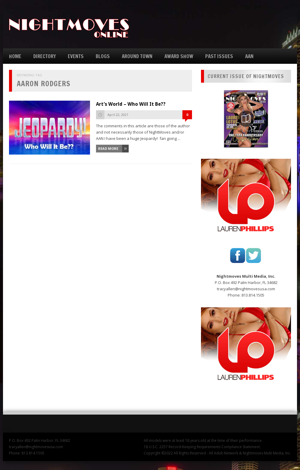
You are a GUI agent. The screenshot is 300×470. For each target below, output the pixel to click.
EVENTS (76, 56)
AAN (249, 56)
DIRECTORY (44, 56)
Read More (108, 148)
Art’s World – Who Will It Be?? (131, 104)
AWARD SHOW (178, 56)
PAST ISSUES (219, 56)
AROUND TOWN (137, 56)
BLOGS (103, 56)
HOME (15, 56)
